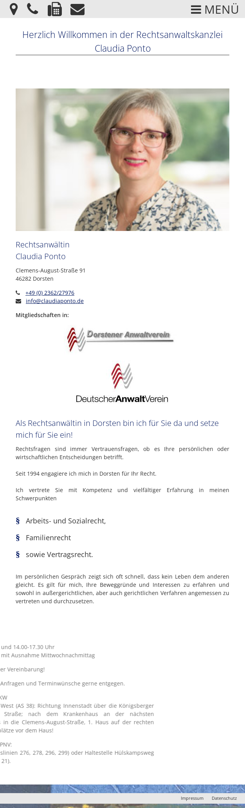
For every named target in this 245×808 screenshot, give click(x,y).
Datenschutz (224, 798)
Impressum (192, 798)
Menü (215, 9)
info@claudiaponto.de (55, 301)
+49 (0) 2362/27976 (49, 292)
